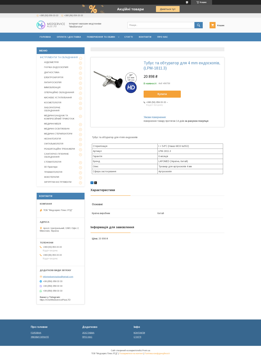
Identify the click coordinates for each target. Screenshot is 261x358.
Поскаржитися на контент (131, 353)
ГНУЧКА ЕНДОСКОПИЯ (56, 67)
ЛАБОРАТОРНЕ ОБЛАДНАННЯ (52, 109)
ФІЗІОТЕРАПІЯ (51, 177)
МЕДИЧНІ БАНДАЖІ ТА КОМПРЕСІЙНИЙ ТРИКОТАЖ (59, 117)
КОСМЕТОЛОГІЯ (52, 102)
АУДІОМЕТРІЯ (51, 62)
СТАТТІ (128, 37)
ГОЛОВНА (45, 37)
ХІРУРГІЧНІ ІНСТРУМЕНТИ (57, 182)
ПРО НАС (162, 37)
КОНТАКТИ (145, 37)
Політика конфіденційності (157, 353)
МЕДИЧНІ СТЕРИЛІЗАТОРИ (58, 133)
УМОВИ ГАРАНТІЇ (40, 337)
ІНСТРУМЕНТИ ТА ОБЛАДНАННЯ (59, 57)
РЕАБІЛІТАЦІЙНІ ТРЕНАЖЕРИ (59, 149)
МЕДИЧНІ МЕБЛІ (52, 123)
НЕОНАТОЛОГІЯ (52, 138)
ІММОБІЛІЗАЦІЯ (52, 87)
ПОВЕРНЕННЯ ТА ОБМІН (101, 37)
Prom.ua (146, 350)
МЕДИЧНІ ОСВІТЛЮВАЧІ (56, 128)
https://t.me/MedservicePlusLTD (55, 300)
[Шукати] (198, 25)
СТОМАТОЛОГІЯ (52, 162)
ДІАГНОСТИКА (51, 72)
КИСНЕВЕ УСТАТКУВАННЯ (58, 97)
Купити (162, 94)
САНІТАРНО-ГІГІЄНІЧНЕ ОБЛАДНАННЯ (56, 155)
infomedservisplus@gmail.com (58, 276)
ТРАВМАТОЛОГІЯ (53, 172)
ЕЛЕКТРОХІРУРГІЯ (53, 77)
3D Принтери (50, 167)
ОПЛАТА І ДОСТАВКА (69, 37)
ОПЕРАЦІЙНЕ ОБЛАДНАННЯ (59, 92)
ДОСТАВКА (88, 333)
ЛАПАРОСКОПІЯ (52, 82)
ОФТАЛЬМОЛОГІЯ (53, 143)
